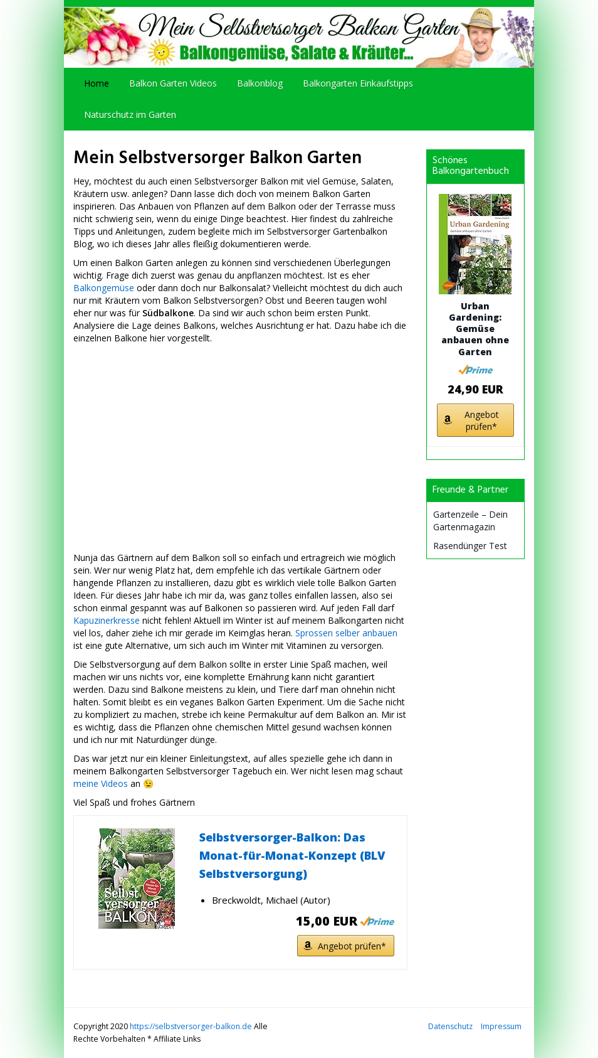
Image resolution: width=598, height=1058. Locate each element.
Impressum (501, 1026)
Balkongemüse (103, 288)
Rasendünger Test (470, 546)
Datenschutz (450, 1026)
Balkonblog (260, 83)
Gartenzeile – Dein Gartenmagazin (470, 520)
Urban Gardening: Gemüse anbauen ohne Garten (475, 329)
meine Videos (100, 783)
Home (96, 83)
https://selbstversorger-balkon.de (191, 1026)
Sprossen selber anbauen (346, 633)
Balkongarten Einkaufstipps (358, 83)
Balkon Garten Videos (173, 83)
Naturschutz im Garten (130, 114)
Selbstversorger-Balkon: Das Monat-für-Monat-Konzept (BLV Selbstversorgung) (292, 855)
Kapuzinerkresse (106, 620)
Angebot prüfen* (352, 946)
